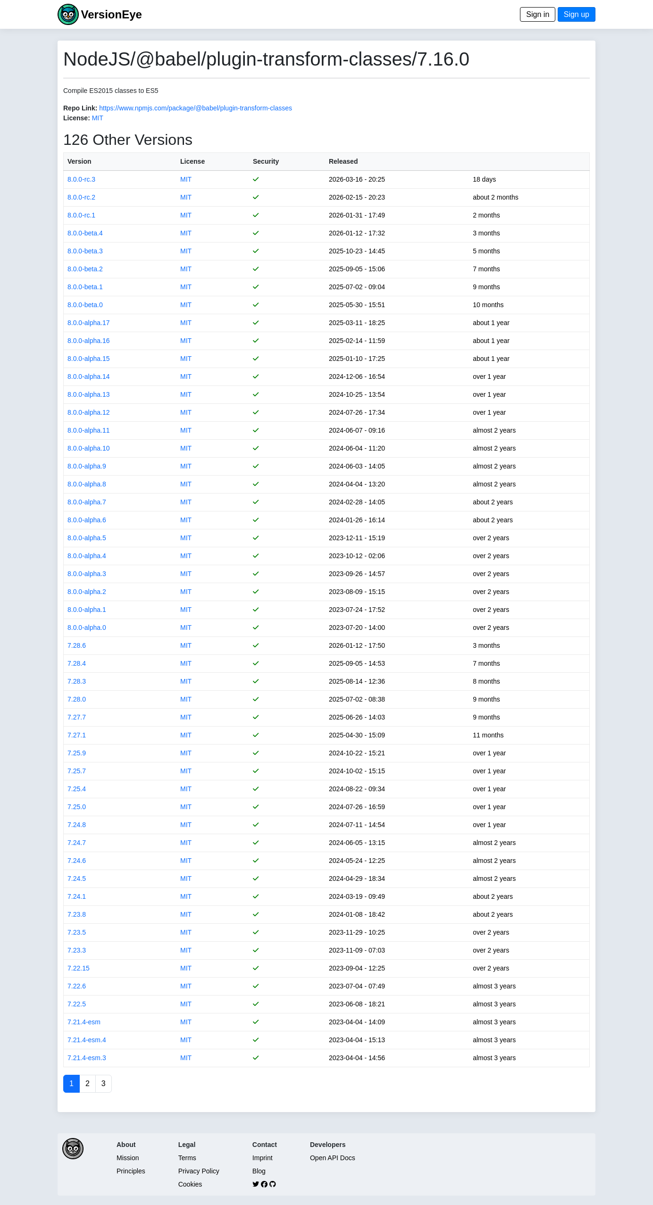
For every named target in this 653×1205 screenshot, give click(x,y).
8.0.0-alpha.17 (88, 322)
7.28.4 (76, 663)
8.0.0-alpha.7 (86, 502)
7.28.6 (76, 645)
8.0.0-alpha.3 (86, 573)
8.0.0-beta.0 (85, 305)
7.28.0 (76, 699)
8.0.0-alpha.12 (88, 412)
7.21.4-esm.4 (86, 1040)
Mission (128, 1158)
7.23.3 (76, 950)
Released (343, 161)
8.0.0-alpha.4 (86, 556)
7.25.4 (76, 789)
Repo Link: (80, 108)
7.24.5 (76, 878)
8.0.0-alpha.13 (88, 394)
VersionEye (111, 14)
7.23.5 (76, 932)
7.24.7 (76, 842)
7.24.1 (76, 896)
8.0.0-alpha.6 (86, 520)
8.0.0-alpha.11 (88, 430)
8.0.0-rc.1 (81, 215)
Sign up (576, 14)
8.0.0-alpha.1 (86, 609)
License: (76, 118)
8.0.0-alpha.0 (86, 627)
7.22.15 (78, 968)
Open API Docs (332, 1158)
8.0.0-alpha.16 (88, 340)
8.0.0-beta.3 (85, 251)
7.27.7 (76, 717)
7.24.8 (76, 824)
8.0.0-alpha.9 (86, 466)
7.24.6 (76, 860)
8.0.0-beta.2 (85, 269)
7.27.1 (76, 735)
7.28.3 (76, 681)
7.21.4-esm (83, 1022)
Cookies (190, 1184)
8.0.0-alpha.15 (88, 358)
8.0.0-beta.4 (85, 233)
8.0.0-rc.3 (81, 179)
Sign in (537, 14)
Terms (187, 1158)
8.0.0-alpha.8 (86, 484)
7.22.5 (76, 1004)
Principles (131, 1171)
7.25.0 (76, 807)
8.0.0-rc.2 (81, 197)
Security (266, 161)
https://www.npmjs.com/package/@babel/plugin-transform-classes (195, 108)
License (192, 161)
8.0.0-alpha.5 (86, 538)
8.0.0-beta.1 (85, 287)
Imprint (262, 1158)
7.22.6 (76, 986)
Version (79, 161)
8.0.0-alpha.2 (86, 591)
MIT (97, 118)
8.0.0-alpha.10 (88, 448)
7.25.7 (76, 771)
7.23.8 (76, 914)
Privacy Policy (198, 1171)
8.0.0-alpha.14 (88, 376)
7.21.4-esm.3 (86, 1058)
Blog (259, 1171)
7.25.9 (76, 753)
